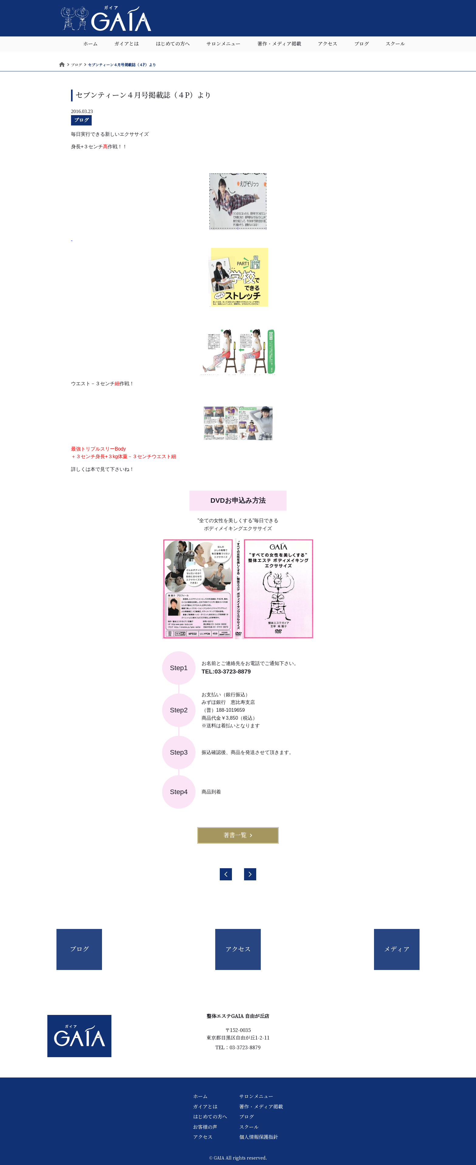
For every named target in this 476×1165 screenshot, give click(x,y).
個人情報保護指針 (258, 1137)
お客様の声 (205, 1127)
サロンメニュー (223, 44)
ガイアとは (126, 44)
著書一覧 (238, 835)
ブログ (361, 44)
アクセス (327, 44)
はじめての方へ (173, 44)
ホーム (90, 44)
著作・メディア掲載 (279, 44)
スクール (395, 44)
